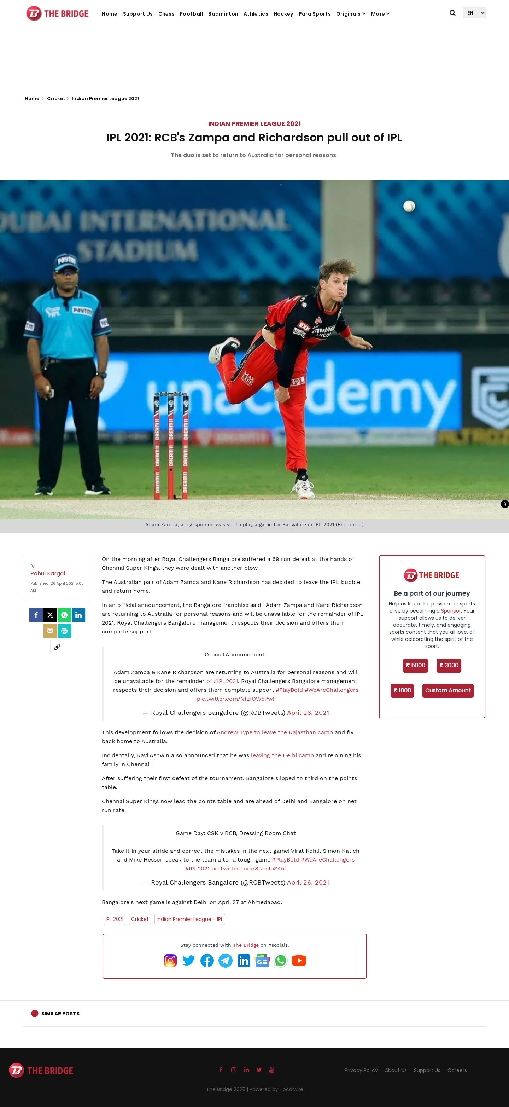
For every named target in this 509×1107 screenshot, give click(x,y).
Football (191, 13)
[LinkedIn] (78, 615)
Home (109, 13)
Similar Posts (60, 1013)
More (380, 13)
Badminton (223, 13)
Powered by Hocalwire (276, 1089)
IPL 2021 (114, 919)
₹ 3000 (448, 665)
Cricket (140, 919)
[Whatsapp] (64, 615)
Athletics (256, 13)
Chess (166, 13)
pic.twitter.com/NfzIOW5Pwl (235, 698)
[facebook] (36, 615)
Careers (457, 1070)
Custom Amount (448, 690)
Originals (351, 13)
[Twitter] (50, 615)
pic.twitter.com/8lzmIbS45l (248, 868)
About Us (396, 1070)
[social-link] (57, 647)
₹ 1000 (402, 690)
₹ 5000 (415, 665)
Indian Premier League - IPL (190, 919)
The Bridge (246, 945)
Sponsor (451, 610)
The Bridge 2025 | (228, 1089)
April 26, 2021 (308, 712)
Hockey (283, 13)
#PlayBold (289, 689)
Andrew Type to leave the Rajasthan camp (275, 732)
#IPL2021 (225, 681)
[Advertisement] (254, 67)
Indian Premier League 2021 (254, 123)
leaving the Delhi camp (282, 755)
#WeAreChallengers (331, 689)
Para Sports (315, 13)
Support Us (138, 13)
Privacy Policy (361, 1070)
